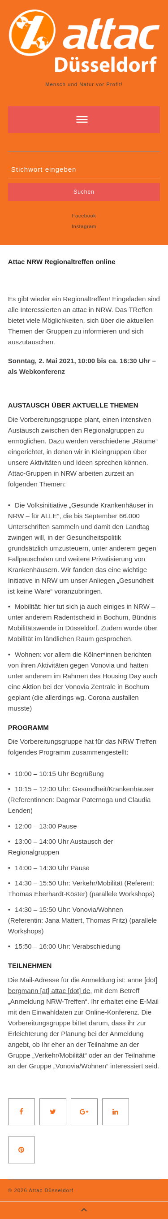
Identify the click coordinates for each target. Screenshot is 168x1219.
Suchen (84, 192)
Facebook (84, 215)
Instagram (84, 226)
